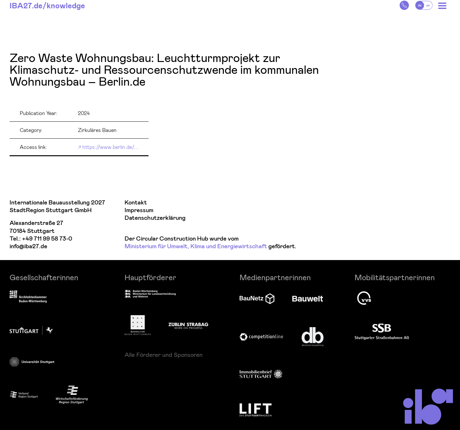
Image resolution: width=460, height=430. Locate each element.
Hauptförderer (150, 277)
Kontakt (136, 203)
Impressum (139, 210)
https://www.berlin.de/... (110, 147)
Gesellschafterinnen (44, 277)
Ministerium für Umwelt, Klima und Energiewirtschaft (196, 246)
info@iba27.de (28, 246)
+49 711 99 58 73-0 (47, 239)
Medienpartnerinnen (275, 277)
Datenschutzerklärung (155, 218)
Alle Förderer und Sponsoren (164, 354)
